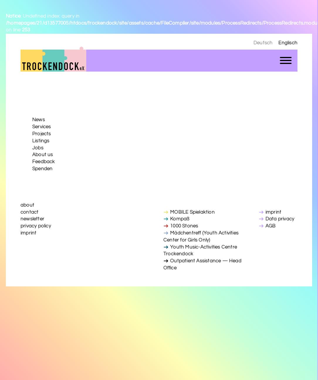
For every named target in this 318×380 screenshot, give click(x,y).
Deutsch (263, 42)
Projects (41, 133)
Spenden (42, 168)
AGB (270, 226)
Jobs (37, 148)
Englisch (287, 42)
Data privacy (279, 219)
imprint (28, 233)
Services (41, 126)
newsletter (32, 219)
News (38, 119)
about (27, 205)
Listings (41, 140)
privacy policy (36, 226)
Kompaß (179, 219)
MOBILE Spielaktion (192, 212)
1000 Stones (184, 226)
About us (42, 154)
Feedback (43, 161)
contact (29, 212)
